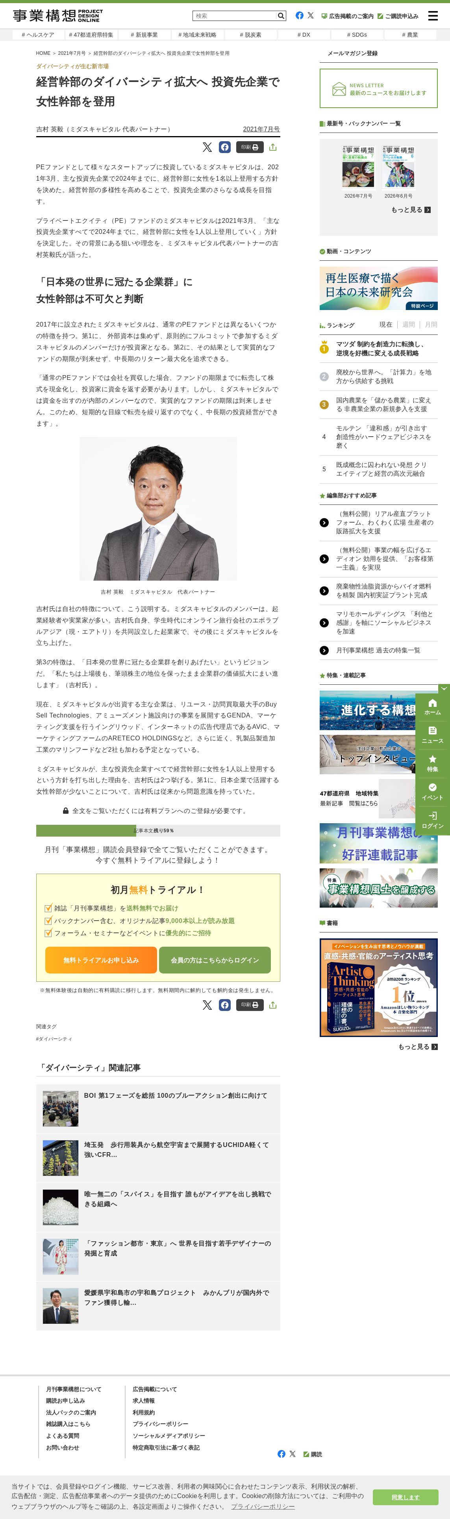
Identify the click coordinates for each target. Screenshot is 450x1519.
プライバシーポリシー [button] (263, 1506)
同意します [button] (406, 1497)
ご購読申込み (398, 16)
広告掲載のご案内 (348, 16)
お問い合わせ (63, 1447)
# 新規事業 (144, 35)
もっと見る (407, 418)
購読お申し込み (65, 1400)
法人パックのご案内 (71, 1412)
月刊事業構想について (74, 1389)
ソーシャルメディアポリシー (169, 1436)
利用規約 (144, 1412)
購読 (313, 1454)
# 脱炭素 (251, 35)
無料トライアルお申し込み (101, 960)
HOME (43, 53)
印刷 (249, 147)
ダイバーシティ (55, 1039)
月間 (431, 533)
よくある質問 (63, 1436)
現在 (386, 533)
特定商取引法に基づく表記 (166, 1447)
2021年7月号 (72, 53)
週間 (408, 533)
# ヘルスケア (38, 35)
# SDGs (357, 35)
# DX (304, 35)
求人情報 (144, 1400)
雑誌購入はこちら (68, 1424)
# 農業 (410, 35)
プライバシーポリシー (161, 1424)
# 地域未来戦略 (197, 35)
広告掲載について (155, 1389)
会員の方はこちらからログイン (215, 960)
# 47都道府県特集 (91, 35)
